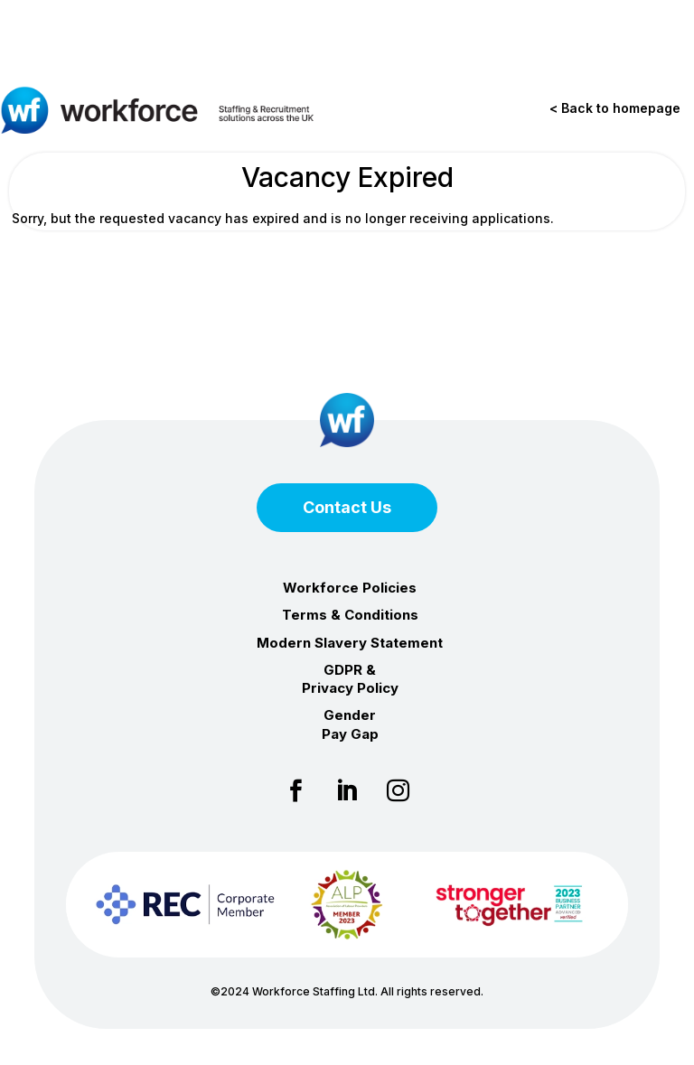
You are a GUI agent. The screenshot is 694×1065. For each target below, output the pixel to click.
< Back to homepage (614, 108)
